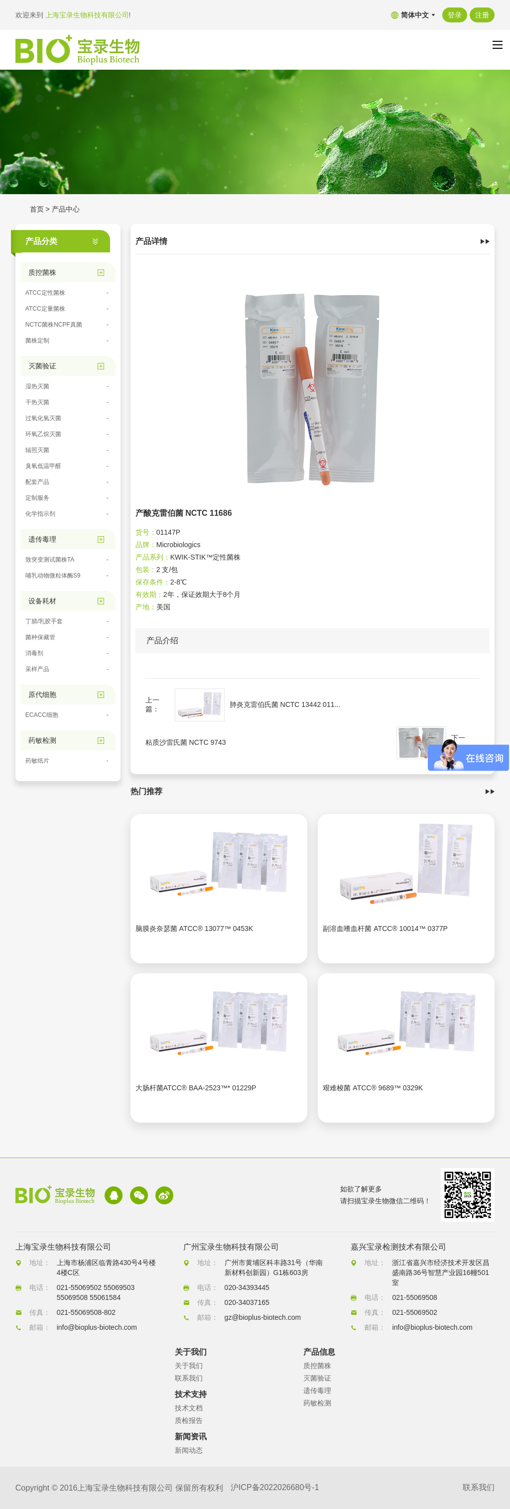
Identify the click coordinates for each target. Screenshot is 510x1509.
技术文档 (189, 1408)
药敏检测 (317, 1403)
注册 (482, 15)
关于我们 (189, 1366)
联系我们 (189, 1378)
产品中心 (66, 209)
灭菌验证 (317, 1378)
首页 (37, 209)
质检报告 (189, 1420)
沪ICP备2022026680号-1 (275, 1488)
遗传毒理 (317, 1390)
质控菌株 (317, 1366)
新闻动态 (189, 1450)
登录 (455, 15)
